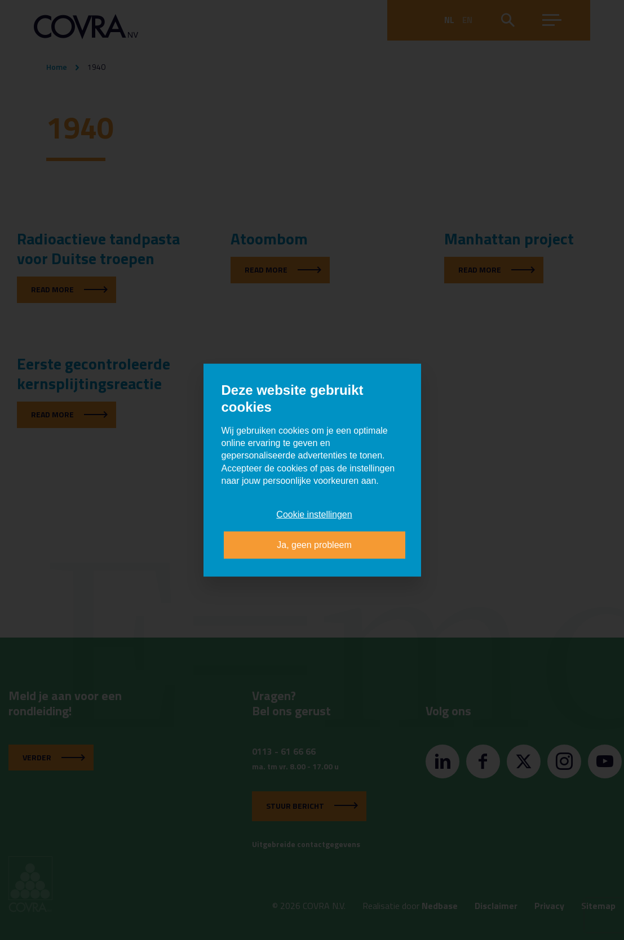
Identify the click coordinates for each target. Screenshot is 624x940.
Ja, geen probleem (314, 545)
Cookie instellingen (314, 514)
